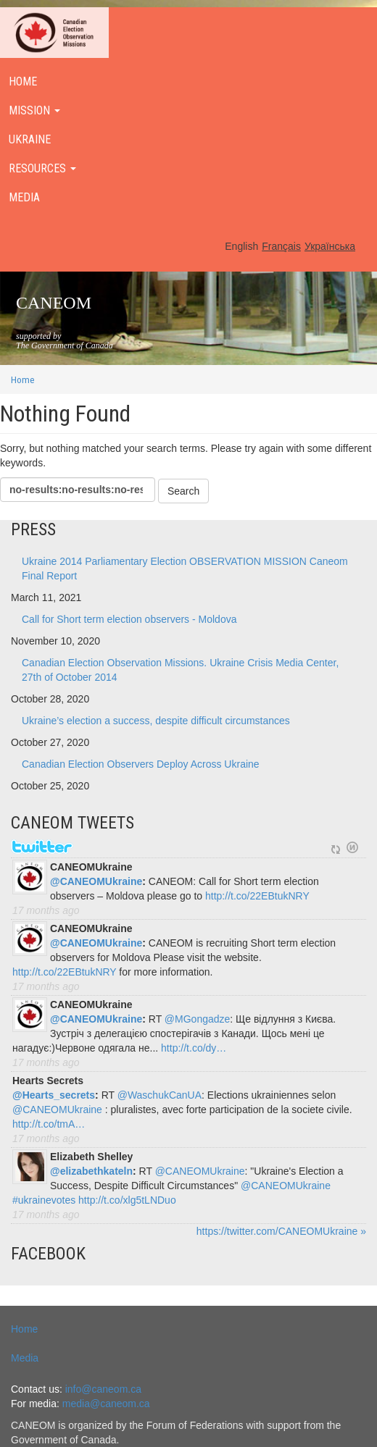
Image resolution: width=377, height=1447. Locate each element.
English (241, 246)
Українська (329, 246)
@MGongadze (197, 1019)
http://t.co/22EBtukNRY (257, 896)
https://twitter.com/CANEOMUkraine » (281, 1231)
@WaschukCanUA (159, 1095)
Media (24, 1358)
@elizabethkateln (91, 1171)
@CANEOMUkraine (96, 881)
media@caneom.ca (106, 1403)
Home (23, 379)
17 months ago (46, 910)
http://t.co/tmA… (48, 1124)
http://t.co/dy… (193, 1048)
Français (281, 246)
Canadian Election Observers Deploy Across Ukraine (141, 764)
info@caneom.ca (103, 1389)
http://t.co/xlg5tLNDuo (127, 1200)
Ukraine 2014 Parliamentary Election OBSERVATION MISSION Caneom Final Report (185, 568)
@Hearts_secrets (53, 1095)
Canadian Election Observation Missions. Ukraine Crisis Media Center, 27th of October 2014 (180, 670)
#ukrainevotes (43, 1200)
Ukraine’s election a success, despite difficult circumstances (156, 720)
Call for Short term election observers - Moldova (129, 619)
